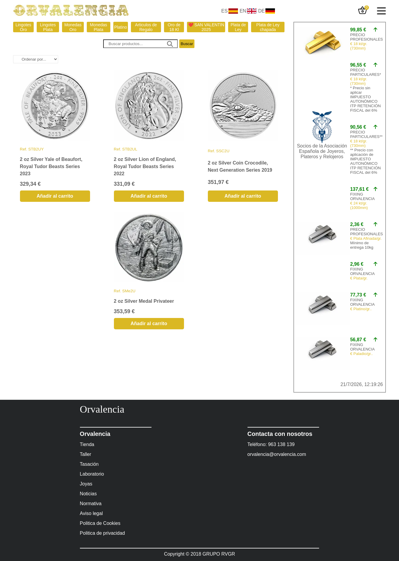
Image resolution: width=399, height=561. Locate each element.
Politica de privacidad (102, 533)
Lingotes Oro (23, 27)
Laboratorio (92, 474)
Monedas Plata (98, 27)
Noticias (88, 493)
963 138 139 (281, 444)
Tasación (89, 464)
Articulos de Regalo (146, 27)
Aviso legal (91, 513)
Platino (120, 27)
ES (224, 10)
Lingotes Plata (48, 27)
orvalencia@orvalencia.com (277, 454)
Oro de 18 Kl (174, 27)
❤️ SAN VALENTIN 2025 (206, 27)
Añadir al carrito (55, 196)
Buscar (187, 44)
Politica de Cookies (100, 523)
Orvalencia (102, 409)
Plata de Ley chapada (267, 27)
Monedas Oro (73, 27)
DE (261, 10)
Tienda (87, 444)
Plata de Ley (238, 27)
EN (242, 10)
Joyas (86, 483)
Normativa (91, 503)
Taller (85, 454)
